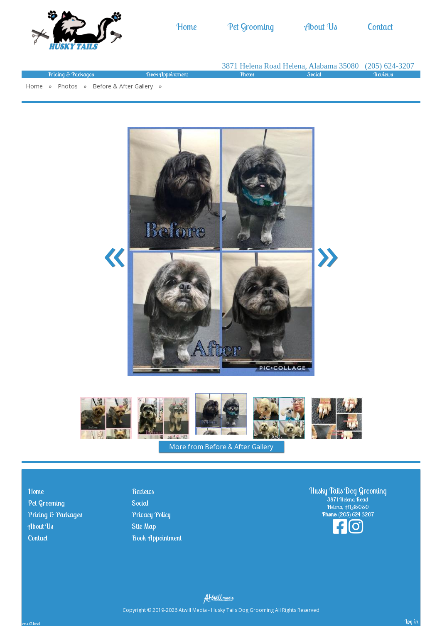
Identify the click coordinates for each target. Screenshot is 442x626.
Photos (247, 74)
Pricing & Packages (71, 74)
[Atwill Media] (221, 597)
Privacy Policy (151, 514)
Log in (411, 621)
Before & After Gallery (123, 86)
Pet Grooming (250, 26)
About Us (320, 26)
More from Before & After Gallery (221, 446)
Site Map (144, 526)
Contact (380, 26)
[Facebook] (341, 530)
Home (186, 26)
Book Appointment (167, 74)
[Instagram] (356, 530)
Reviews (383, 74)
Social (314, 74)
